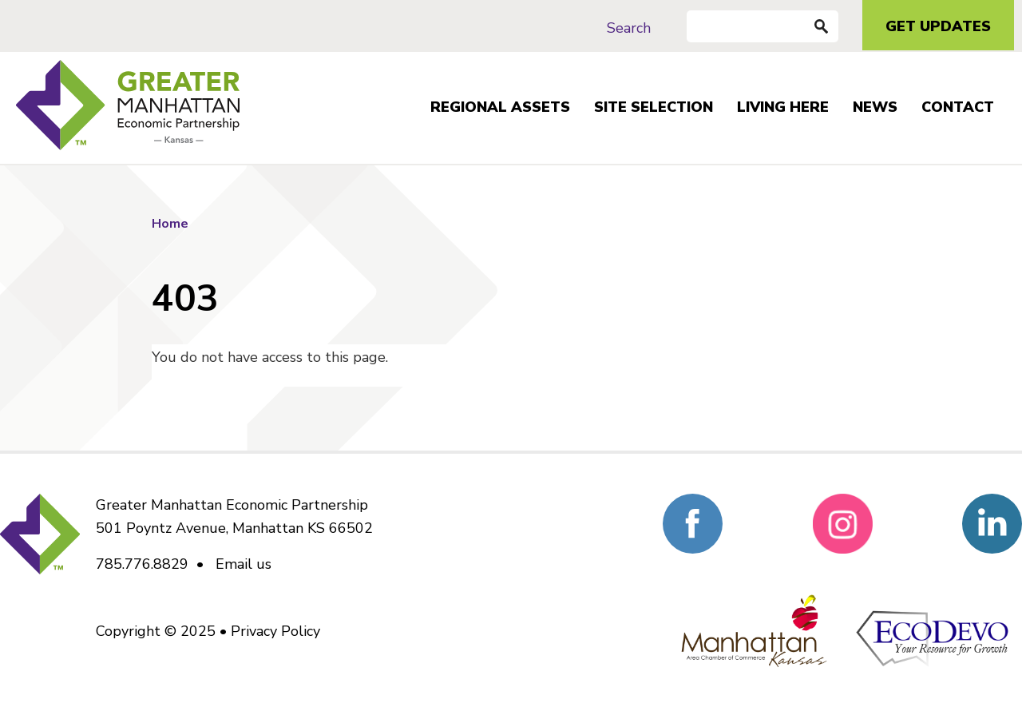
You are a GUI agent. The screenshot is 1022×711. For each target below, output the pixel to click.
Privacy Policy (275, 631)
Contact (957, 107)
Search (629, 28)
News (875, 107)
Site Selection (653, 107)
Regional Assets (500, 107)
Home (170, 223)
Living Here (783, 107)
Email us (243, 564)
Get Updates (938, 26)
